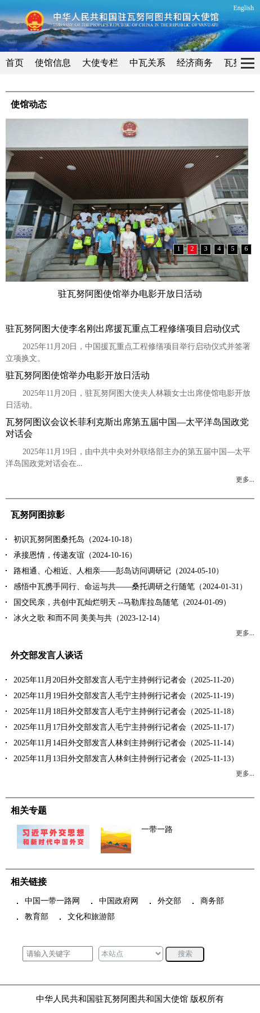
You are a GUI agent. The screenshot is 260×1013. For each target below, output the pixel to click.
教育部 (36, 916)
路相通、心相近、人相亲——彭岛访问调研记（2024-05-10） (118, 571)
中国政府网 (118, 901)
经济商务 (195, 62)
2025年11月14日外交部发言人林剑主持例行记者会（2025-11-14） (126, 743)
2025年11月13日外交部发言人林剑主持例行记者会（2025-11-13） (126, 758)
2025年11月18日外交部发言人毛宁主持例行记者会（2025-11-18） (126, 711)
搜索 (185, 953)
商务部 (212, 901)
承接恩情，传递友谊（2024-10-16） (75, 555)
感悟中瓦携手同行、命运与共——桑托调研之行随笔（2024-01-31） (130, 586)
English (244, 8)
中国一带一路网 (52, 901)
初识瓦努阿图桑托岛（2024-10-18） (75, 539)
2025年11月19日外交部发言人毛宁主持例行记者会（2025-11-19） (126, 695)
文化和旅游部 (91, 916)
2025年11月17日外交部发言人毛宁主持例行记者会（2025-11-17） (126, 727)
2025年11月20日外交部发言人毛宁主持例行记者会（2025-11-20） (126, 680)
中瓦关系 (147, 62)
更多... (245, 479)
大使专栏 (100, 62)
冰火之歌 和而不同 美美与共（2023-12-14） (89, 618)
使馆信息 (53, 62)
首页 (15, 62)
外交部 (169, 901)
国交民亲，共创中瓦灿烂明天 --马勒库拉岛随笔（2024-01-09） (122, 602)
